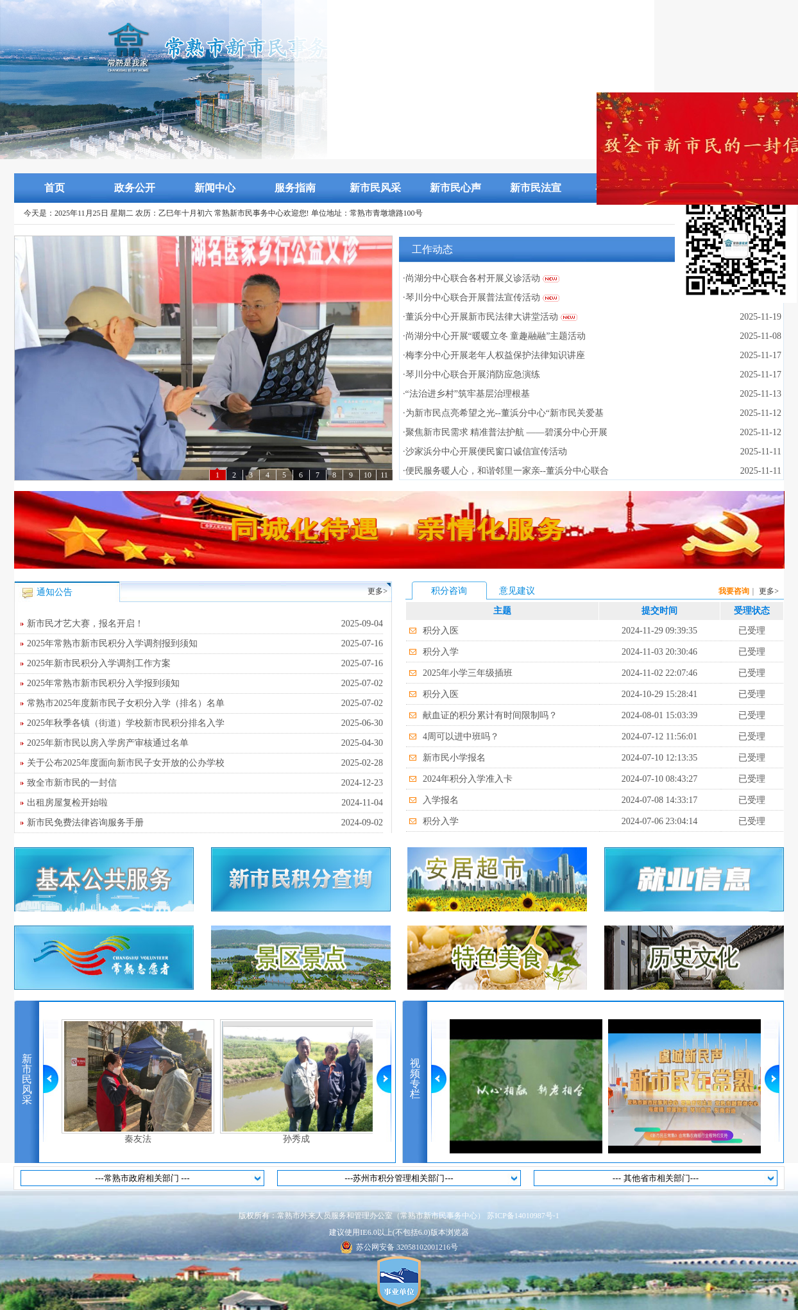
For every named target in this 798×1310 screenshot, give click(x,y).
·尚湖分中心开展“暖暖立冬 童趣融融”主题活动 (494, 336)
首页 (54, 187)
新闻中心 (214, 187)
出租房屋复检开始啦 (205, 803)
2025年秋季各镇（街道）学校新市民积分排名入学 (205, 723)
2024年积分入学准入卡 (468, 779)
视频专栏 (415, 1078)
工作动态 (432, 249)
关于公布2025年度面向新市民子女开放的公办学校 (205, 763)
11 (384, 474)
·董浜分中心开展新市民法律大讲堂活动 (480, 317)
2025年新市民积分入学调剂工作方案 (205, 663)
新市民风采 (375, 187)
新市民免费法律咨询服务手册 (205, 822)
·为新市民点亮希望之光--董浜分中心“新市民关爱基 (503, 413)
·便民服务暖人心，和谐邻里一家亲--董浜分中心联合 (506, 471)
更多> (377, 591)
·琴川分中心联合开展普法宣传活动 (471, 297)
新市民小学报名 (454, 758)
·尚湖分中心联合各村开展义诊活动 (471, 278)
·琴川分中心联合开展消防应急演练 (471, 374)
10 (367, 474)
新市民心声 (455, 187)
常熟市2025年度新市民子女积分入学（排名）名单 (205, 703)
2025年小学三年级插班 (468, 673)
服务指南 (295, 187)
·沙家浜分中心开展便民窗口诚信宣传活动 (485, 451)
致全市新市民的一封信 (205, 783)
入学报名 (441, 800)
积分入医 (441, 630)
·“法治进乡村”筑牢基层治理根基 (466, 394)
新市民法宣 (535, 187)
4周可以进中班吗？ (461, 736)
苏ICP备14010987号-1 (523, 1215)
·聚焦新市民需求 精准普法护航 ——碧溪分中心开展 (505, 432)
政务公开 (134, 187)
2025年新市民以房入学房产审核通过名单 (205, 743)
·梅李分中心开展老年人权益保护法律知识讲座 (494, 355)
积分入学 (441, 652)
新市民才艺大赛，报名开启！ (205, 623)
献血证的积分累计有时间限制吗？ (490, 715)
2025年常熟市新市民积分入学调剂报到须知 (205, 643)
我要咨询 (733, 591)
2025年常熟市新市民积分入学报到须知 (205, 683)
